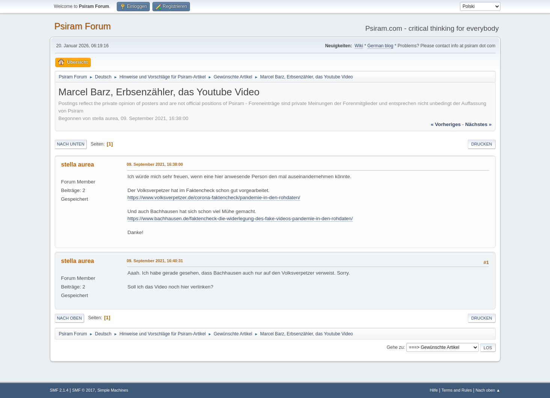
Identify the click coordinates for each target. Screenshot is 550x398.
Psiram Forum (82, 26)
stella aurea (77, 164)
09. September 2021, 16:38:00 (155, 164)
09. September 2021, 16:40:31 (155, 260)
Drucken (481, 144)
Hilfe (434, 390)
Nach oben (69, 318)
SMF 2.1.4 (59, 390)
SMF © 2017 (83, 390)
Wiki (358, 45)
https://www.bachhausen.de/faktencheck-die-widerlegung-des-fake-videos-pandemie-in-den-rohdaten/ (240, 218)
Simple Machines (112, 390)
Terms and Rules (457, 390)
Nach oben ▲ (488, 390)
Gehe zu (395, 347)
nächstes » (478, 124)
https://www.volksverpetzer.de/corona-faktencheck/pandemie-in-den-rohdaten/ (214, 197)
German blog (380, 45)
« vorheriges (446, 124)
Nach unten (70, 144)
